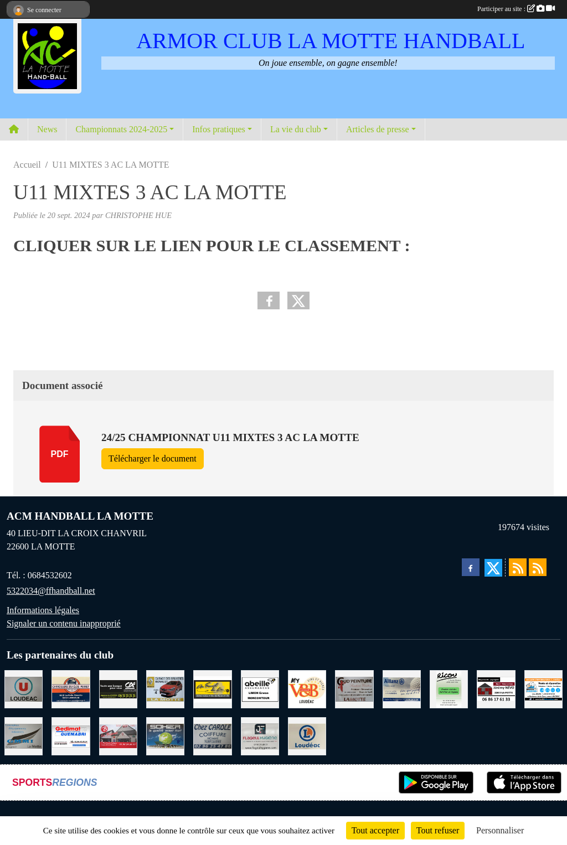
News (47, 129)
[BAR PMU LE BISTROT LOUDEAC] (118, 735)
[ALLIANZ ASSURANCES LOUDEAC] (402, 688)
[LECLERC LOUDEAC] (307, 735)
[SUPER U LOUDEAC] (23, 688)
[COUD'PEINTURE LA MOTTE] (354, 688)
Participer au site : (516, 9)
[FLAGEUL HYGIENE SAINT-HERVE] (260, 735)
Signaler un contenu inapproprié (64, 623)
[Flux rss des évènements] (538, 567)
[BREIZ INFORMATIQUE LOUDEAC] (543, 688)
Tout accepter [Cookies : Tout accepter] (375, 830)
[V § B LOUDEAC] (307, 688)
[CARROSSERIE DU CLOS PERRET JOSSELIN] (70, 688)
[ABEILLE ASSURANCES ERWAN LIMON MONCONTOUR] (260, 688)
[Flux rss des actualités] (518, 567)
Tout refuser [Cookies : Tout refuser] (438, 830)
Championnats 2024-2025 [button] (121, 129)
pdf (60, 454)
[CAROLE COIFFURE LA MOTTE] (212, 735)
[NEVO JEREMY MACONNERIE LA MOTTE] (496, 688)
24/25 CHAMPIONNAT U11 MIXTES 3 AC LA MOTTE (230, 437)
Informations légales (43, 610)
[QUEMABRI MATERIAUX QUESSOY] (70, 735)
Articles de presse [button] (377, 129)
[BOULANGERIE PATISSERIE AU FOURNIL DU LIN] (212, 688)
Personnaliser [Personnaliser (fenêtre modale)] (500, 830)
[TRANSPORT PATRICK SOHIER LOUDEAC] (165, 735)
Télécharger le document (153, 458)
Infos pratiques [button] (218, 129)
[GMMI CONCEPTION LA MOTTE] (23, 735)
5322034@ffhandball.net (51, 590)
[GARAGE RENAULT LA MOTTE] (165, 688)
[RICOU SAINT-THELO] (449, 688)
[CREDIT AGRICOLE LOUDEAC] (118, 688)
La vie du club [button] (295, 129)
